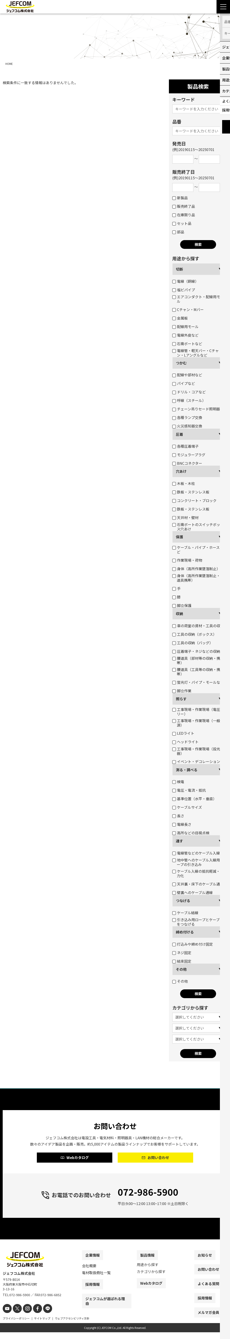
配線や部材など (187, 375)
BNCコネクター (187, 463)
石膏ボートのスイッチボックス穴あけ (198, 526)
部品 (178, 232)
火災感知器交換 (187, 426)
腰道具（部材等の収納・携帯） (196, 660)
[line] (42, 1316)
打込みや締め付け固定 (192, 944)
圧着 (179, 434)
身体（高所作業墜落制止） (196, 568)
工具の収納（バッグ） (192, 642)
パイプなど (183, 383)
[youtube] (7, 1316)
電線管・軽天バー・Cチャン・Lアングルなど (195, 352)
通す (179, 841)
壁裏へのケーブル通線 (192, 892)
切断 (179, 269)
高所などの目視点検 (190, 833)
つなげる (183, 900)
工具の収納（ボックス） (194, 634)
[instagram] (25, 1316)
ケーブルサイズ (187, 807)
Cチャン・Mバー (188, 309)
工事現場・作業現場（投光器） (196, 751)
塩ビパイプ (183, 289)
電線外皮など (185, 335)
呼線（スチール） (189, 400)
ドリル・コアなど (189, 392)
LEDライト (183, 733)
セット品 (181, 223)
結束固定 (181, 961)
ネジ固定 (181, 952)
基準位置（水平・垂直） (194, 798)
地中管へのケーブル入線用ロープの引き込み (197, 862)
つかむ (181, 363)
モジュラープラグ (188, 454)
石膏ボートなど (187, 343)
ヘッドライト (185, 741)
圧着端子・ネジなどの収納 (196, 651)
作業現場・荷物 (187, 560)
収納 (179, 613)
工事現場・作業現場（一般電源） (198, 722)
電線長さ (181, 824)
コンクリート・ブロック (194, 500)
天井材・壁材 (185, 517)
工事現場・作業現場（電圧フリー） (198, 711)
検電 (178, 781)
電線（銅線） (185, 281)
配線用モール (185, 326)
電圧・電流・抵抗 (189, 790)
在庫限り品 (183, 215)
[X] (16, 1316)
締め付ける (185, 932)
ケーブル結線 (185, 912)
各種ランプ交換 (187, 417)
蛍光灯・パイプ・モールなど (198, 682)
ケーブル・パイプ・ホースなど (197, 549)
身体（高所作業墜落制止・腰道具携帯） (198, 577)
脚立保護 (181, 605)
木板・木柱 (183, 483)
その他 (181, 969)
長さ (178, 815)
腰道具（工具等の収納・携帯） (196, 671)
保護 (179, 536)
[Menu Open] (223, 6)
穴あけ (181, 471)
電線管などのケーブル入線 (196, 853)
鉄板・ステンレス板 (190, 492)
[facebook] (34, 1316)
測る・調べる (186, 769)
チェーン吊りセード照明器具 (197, 409)
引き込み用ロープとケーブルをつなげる (197, 921)
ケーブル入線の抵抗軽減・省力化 (197, 873)
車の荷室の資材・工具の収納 (198, 625)
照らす (181, 698)
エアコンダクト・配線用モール (198, 298)
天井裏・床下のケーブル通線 (197, 884)
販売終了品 (183, 206)
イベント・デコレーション (196, 761)
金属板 (180, 318)
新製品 (180, 197)
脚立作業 (181, 690)
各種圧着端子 (185, 446)
